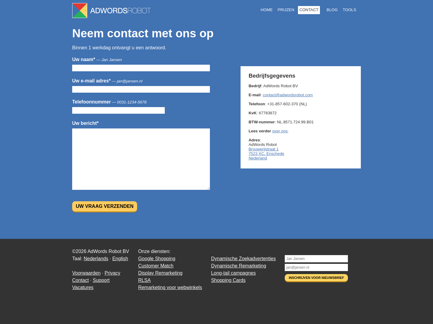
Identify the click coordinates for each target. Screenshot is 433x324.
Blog (332, 10)
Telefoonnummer (109, 101)
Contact (308, 10)
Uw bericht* (85, 123)
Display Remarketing (160, 273)
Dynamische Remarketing (238, 265)
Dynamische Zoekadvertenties (243, 258)
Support (101, 280)
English (120, 258)
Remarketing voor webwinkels (170, 287)
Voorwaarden (86, 273)
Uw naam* (97, 59)
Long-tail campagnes (233, 273)
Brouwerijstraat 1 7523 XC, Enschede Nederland (266, 153)
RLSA (144, 280)
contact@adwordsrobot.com (288, 95)
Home (267, 10)
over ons (279, 131)
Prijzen (286, 10)
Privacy (112, 273)
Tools (349, 10)
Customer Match (155, 265)
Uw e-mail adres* (107, 80)
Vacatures (83, 287)
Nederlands (96, 258)
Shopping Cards (228, 280)
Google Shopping (156, 258)
